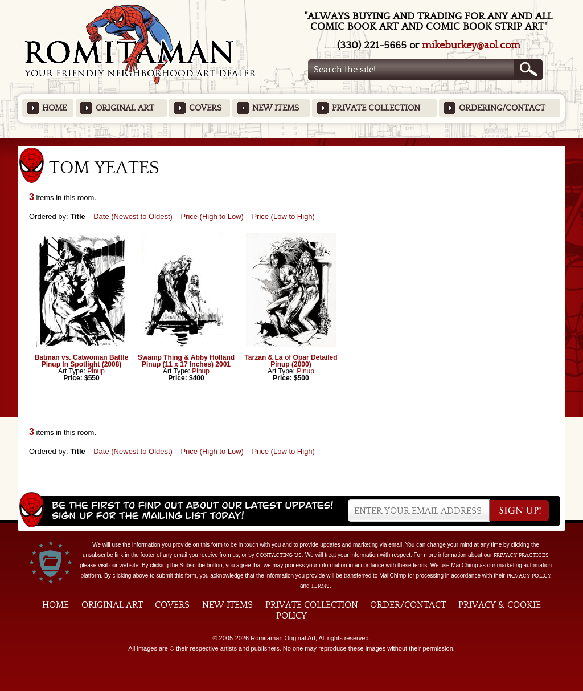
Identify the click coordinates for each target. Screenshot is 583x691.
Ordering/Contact (502, 108)
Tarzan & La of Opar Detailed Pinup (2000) (290, 360)
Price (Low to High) (283, 216)
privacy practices (521, 555)
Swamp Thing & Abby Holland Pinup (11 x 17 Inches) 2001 (186, 360)
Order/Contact (408, 605)
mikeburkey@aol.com (471, 45)
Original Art (125, 108)
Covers (205, 108)
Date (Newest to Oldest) (133, 216)
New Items (275, 108)
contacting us (279, 555)
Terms (320, 586)
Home (54, 108)
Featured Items (292, 141)
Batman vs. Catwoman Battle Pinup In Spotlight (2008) (82, 360)
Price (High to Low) (212, 216)
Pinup (96, 371)
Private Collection (376, 108)
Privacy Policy (529, 575)
